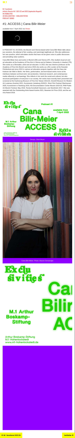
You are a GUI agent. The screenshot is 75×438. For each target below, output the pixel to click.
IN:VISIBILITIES (7, 14)
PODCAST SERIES (8, 18)
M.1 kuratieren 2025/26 (11, 435)
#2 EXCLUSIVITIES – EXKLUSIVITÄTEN (15, 16)
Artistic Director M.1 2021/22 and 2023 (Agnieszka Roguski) (22, 11)
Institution (68, 435)
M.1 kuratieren (7, 9)
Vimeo (27, 29)
